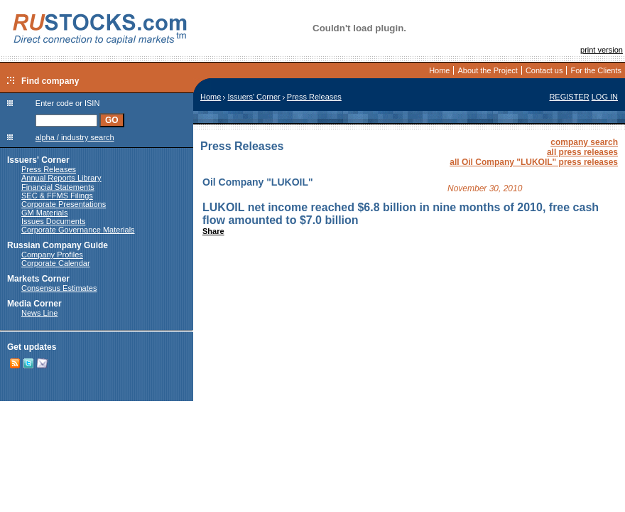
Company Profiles (52, 254)
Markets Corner (38, 279)
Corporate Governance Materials (78, 229)
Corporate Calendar (55, 263)
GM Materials (44, 212)
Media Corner (34, 304)
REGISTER (569, 96)
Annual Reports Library (61, 178)
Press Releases (48, 169)
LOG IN (605, 96)
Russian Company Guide (57, 245)
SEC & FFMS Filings (57, 195)
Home (439, 70)
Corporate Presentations (63, 204)
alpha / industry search (75, 137)
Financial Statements (57, 187)
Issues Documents (53, 221)
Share (213, 231)
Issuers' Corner (38, 160)
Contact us (544, 70)
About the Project (487, 70)
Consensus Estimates (59, 288)
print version (601, 50)
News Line (39, 313)
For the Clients (595, 70)
